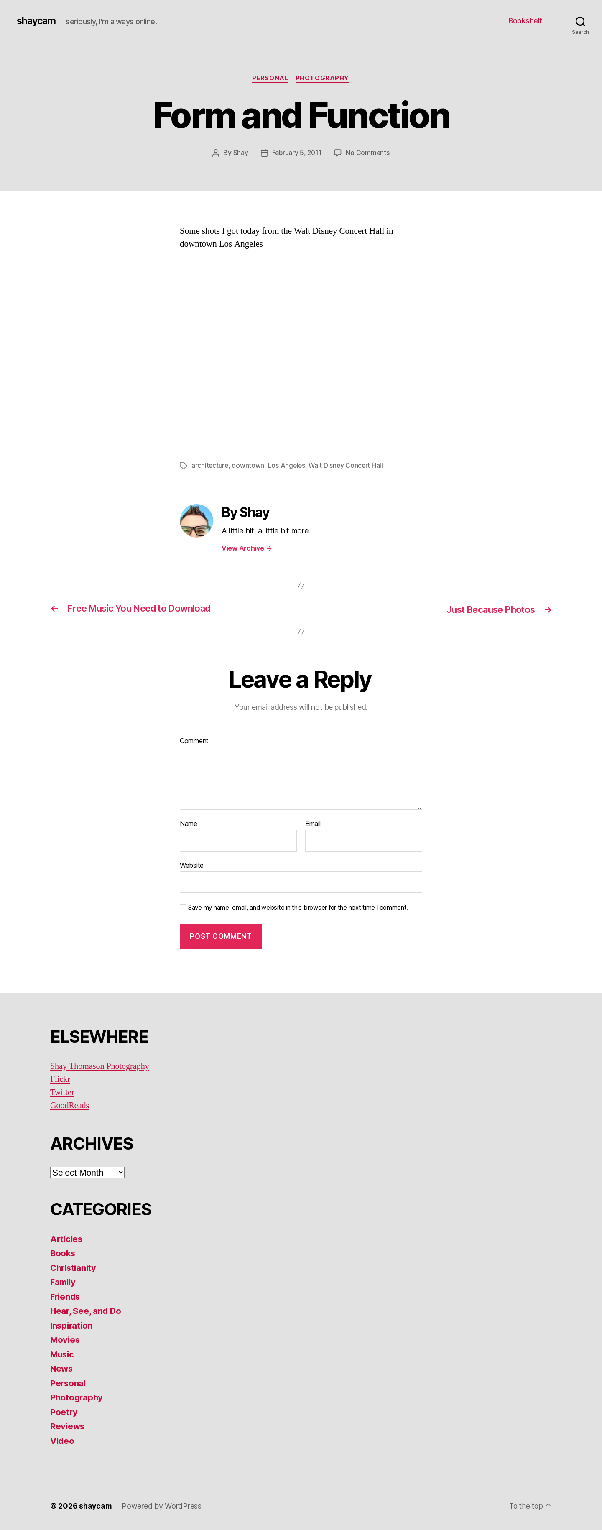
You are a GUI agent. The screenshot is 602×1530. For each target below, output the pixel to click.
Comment (194, 741)
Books (63, 1253)
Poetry (64, 1412)
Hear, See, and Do (86, 1311)
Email (313, 824)
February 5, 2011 (296, 153)
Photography (323, 79)
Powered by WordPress (162, 1506)
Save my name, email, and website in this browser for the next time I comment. (298, 908)
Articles (67, 1239)
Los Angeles (288, 466)
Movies (65, 1340)
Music (63, 1354)
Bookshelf (525, 20)
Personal (270, 79)
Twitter (62, 1092)
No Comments (368, 153)
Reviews (68, 1426)
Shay (239, 153)
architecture (210, 466)
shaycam (37, 21)
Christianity (74, 1267)
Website (192, 865)
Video (63, 1441)
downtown (248, 466)
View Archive (247, 548)
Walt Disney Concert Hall (348, 466)
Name (188, 824)
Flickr (60, 1079)
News (62, 1369)
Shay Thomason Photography (102, 1066)
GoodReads (70, 1106)
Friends (66, 1296)
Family (63, 1282)
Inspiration (72, 1325)
